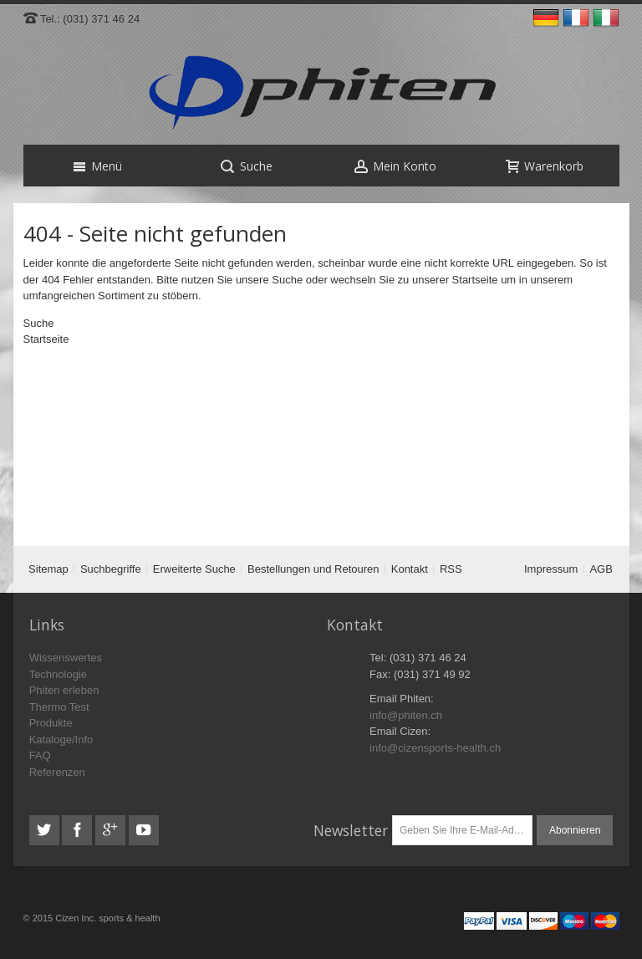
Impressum (551, 569)
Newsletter (350, 830)
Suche (287, 279)
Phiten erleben (64, 690)
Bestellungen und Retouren (313, 569)
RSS (451, 569)
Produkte (51, 723)
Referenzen (57, 772)
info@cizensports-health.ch (435, 748)
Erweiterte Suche (194, 569)
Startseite (475, 279)
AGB (600, 569)
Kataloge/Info (61, 739)
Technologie (58, 674)
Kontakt (409, 569)
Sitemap (48, 569)
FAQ (40, 755)
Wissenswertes (65, 657)
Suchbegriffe (110, 569)
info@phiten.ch (405, 715)
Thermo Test (59, 707)
